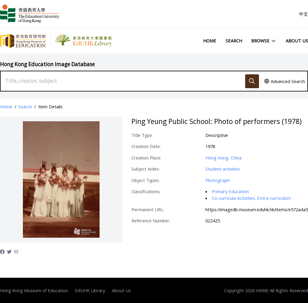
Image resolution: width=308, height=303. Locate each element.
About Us (297, 41)
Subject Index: (145, 169)
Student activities (222, 169)
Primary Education (230, 191)
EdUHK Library (90, 290)
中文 (303, 14)
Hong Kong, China (223, 158)
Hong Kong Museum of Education (34, 290)
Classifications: (146, 191)
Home (209, 41)
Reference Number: (150, 221)
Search (234, 41)
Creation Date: (146, 146)
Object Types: (145, 180)
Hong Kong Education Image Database (47, 64)
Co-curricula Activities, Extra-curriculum (251, 198)
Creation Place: (146, 158)
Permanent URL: (147, 209)
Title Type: (142, 135)
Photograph (217, 180)
